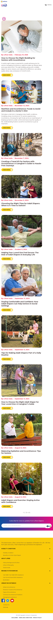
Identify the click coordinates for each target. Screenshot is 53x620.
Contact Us (6, 604)
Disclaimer (15, 617)
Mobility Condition (8, 552)
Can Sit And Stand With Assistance (13, 577)
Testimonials (6, 567)
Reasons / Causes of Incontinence (12, 589)
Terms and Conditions (25, 617)
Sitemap (5, 607)
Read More (6, 75)
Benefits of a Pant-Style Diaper (12, 555)
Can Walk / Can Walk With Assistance (13, 575)
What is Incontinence (9, 587)
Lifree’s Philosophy (8, 565)
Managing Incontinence (10, 597)
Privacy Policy (37, 617)
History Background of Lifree (11, 562)
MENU (48, 5)
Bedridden (6, 580)
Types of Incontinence (9, 592)
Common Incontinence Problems (12, 594)
